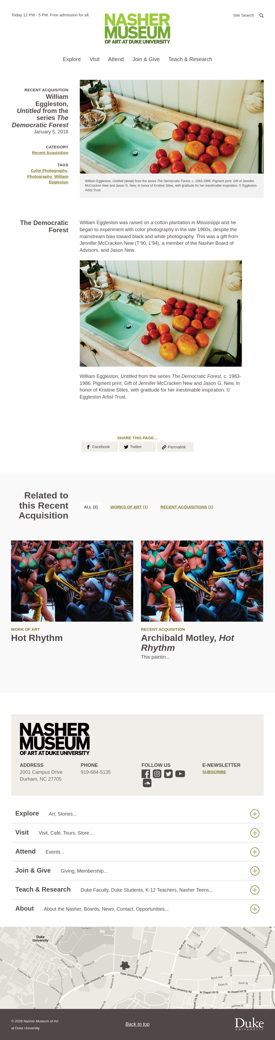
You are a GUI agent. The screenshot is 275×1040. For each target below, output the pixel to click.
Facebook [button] (97, 446)
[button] (248, 15)
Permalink (173, 446)
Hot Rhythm (37, 638)
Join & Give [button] (146, 59)
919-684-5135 (96, 772)
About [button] (137, 909)
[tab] (129, 507)
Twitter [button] (132, 446)
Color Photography (49, 170)
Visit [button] (94, 59)
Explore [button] (72, 59)
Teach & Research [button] (190, 59)
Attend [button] (116, 59)
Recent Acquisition (50, 152)
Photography (39, 176)
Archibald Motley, (187, 643)
